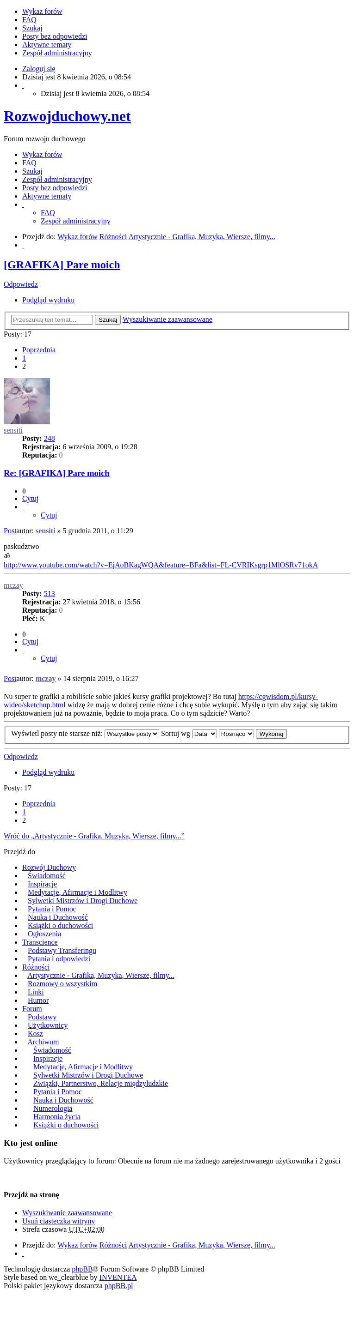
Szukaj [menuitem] (32, 28)
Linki (36, 992)
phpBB (82, 1269)
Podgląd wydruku (48, 300)
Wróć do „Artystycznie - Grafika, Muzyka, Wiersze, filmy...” (94, 836)
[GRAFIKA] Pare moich (62, 265)
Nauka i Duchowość (58, 917)
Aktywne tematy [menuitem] (46, 44)
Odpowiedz (21, 284)
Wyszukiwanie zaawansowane (167, 319)
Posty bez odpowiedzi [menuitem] (54, 36)
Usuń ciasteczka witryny (58, 1221)
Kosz (35, 1033)
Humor (38, 1000)
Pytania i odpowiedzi (59, 959)
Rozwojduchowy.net (67, 116)
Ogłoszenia (44, 934)
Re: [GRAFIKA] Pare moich (57, 473)
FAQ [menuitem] (29, 20)
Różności (36, 967)
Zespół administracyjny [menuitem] (57, 53)
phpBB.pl (119, 1286)
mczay (13, 585)
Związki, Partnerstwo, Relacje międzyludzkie (100, 1083)
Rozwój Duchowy (49, 867)
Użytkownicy (48, 1025)
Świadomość (47, 876)
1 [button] (24, 358)
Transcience (40, 942)
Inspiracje (42, 884)
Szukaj (108, 319)
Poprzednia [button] (39, 350)
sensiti (13, 430)
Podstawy (42, 1017)
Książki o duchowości (60, 925)
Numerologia (52, 1108)
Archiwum (43, 1042)
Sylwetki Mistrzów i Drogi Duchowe (82, 900)
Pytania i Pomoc (52, 909)
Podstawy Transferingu (62, 950)
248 (49, 438)
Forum (32, 1009)
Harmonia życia (57, 1117)
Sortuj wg (189, 733)
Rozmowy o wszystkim (62, 984)
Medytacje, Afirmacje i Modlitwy (77, 892)
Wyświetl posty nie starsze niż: (85, 733)
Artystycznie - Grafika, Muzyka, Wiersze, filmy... (100, 975)
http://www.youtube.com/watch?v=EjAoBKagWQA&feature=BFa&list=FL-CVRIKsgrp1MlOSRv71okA (161, 565)
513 (49, 593)
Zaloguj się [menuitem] (39, 68)
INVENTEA (118, 1277)
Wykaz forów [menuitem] (42, 11)
